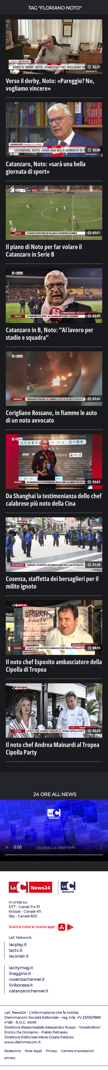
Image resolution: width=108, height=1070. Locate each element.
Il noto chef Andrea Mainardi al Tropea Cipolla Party (52, 748)
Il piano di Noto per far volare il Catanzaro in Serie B (44, 250)
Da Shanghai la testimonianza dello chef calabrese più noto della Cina (54, 499)
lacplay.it (18, 944)
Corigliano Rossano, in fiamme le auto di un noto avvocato (51, 416)
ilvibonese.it (21, 985)
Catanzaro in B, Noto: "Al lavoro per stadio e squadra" (49, 333)
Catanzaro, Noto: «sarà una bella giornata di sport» (46, 167)
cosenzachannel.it (27, 979)
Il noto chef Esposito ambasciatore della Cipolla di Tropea (54, 665)
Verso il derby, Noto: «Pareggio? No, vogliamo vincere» (50, 84)
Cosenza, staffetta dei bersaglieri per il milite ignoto (52, 582)
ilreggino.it (20, 973)
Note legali (33, 1051)
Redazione (12, 1051)
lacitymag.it (21, 967)
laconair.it (19, 956)
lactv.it (15, 950)
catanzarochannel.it (28, 991)
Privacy (51, 1051)
